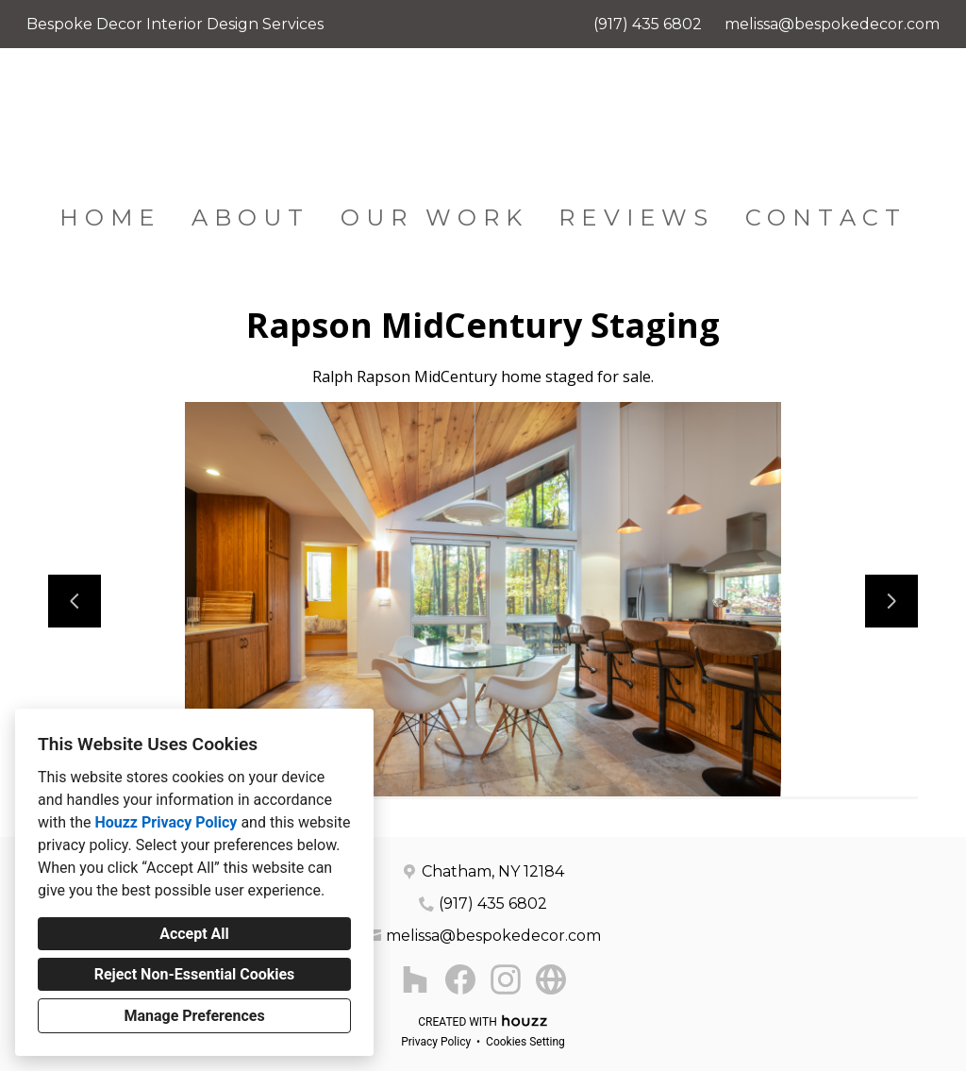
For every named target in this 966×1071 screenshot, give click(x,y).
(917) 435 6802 (647, 24)
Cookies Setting (525, 1041)
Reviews (636, 217)
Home (110, 217)
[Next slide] (891, 601)
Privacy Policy (436, 1041)
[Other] (551, 979)
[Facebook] (460, 979)
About (251, 217)
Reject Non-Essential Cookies (194, 974)
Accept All (194, 934)
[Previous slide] (74, 601)
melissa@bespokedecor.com (832, 24)
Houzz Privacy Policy (165, 822)
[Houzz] (415, 979)
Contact (826, 217)
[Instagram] (505, 979)
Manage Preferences (194, 1016)
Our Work (435, 217)
